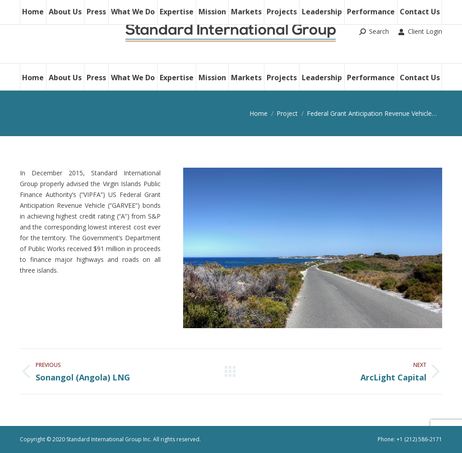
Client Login (420, 31)
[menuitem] (33, 77)
